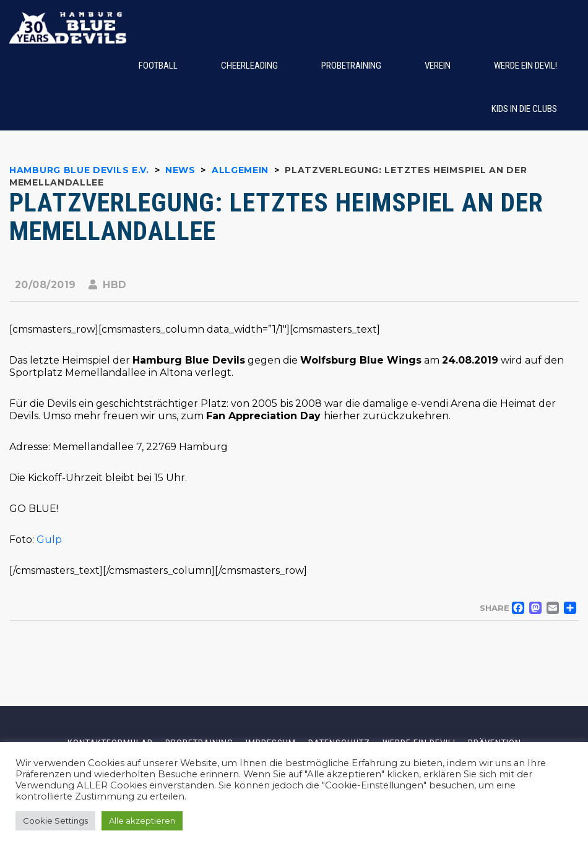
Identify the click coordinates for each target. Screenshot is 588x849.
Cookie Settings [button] (55, 821)
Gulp (48, 539)
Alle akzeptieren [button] (142, 821)
